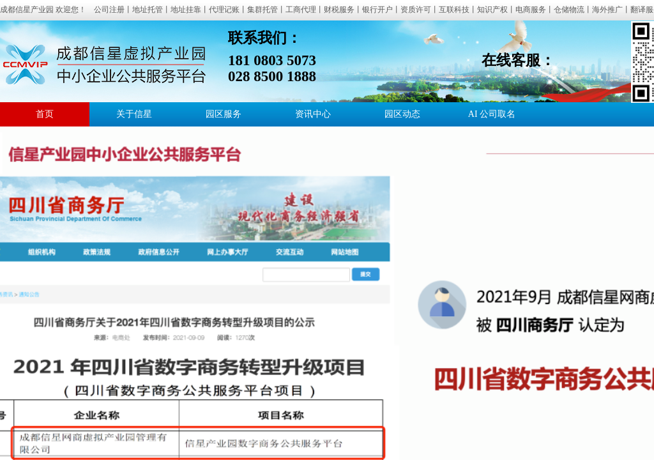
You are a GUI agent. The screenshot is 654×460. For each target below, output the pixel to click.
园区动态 (402, 114)
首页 (45, 114)
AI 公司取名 (491, 114)
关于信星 (134, 114)
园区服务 (223, 114)
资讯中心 (313, 114)
